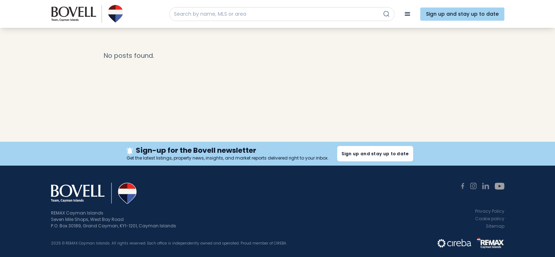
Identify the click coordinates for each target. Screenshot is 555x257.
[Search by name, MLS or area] (275, 14)
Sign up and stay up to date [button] (375, 154)
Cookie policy (489, 219)
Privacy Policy (489, 211)
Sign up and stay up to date (462, 13)
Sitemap (495, 226)
